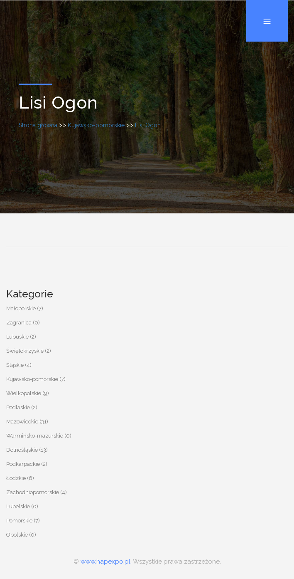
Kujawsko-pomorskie (96, 125)
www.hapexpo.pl (105, 561)
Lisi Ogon (148, 125)
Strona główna (38, 125)
